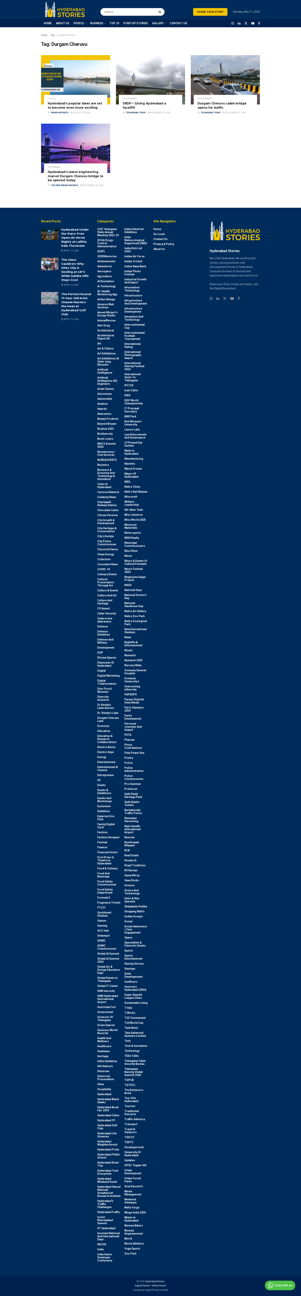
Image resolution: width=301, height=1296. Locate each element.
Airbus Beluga (106, 299)
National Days (133, 590)
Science (129, 885)
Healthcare (104, 1046)
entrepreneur (105, 775)
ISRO (127, 395)
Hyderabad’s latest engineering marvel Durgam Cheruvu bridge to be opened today (75, 176)
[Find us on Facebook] (259, 23)
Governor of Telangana (105, 1018)
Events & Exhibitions (104, 792)
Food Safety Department (105, 891)
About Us (159, 249)
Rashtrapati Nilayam (131, 844)
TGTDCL (52, 99)
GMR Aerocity (106, 990)
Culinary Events (107, 574)
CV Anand (103, 608)
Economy (103, 725)
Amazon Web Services (105, 306)
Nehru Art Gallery (135, 611)
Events (101, 785)
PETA (127, 734)
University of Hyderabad (132, 1154)
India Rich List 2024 (133, 250)
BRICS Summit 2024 (106, 445)
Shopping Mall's (134, 911)
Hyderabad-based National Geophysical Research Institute (109, 1191)
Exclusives (104, 806)
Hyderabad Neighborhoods (107, 1143)
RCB (127, 850)
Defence (102, 626)
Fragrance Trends (109, 902)
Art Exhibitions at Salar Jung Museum (108, 361)
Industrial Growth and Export (135, 281)
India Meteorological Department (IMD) (135, 240)
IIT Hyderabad (106, 1228)
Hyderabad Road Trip (108, 1164)
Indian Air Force (134, 256)
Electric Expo (105, 752)
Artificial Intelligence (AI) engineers (107, 380)
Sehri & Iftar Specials (132, 900)
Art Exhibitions (106, 353)
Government (130, 99)
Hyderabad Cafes (108, 1115)
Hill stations (105, 1066)
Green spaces (106, 1025)
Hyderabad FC (106, 1120)
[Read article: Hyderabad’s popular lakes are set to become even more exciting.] (75, 79)
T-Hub (128, 1007)
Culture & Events (107, 590)
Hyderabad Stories (155, 1281)
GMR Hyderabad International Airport (107, 999)
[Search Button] (161, 10)
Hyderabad (54, 167)
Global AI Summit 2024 (108, 960)
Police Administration (134, 769)
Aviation (102, 403)
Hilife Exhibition (107, 1061)
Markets (129, 463)
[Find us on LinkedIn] (239, 23)
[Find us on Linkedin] (217, 298)
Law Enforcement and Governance (135, 436)
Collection (104, 559)
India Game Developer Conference (104, 1257)
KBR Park (130, 416)
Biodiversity (105, 433)
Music (128, 555)
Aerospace (104, 271)
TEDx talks (131, 1055)
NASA (127, 585)
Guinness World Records (107, 1032)
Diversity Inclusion (103, 698)
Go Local (159, 234)
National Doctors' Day (135, 596)
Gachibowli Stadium (104, 914)
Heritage (102, 1056)
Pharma (129, 739)
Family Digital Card (106, 826)
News (127, 637)
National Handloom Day (133, 605)
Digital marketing (108, 675)
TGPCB (129, 1080)
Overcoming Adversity (132, 688)
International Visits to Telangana (132, 377)
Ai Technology (106, 286)
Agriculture (104, 276)
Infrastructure (133, 295)
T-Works (129, 1012)
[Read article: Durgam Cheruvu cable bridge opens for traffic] (225, 79)
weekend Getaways (130, 1201)
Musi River (131, 550)
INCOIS (101, 1244)
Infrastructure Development (133, 310)
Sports (128, 950)
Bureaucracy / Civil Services (106, 453)
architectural (105, 330)
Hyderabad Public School (108, 1156)
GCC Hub (103, 930)
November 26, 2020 (159, 112)
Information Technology (132, 289)
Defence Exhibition (103, 633)
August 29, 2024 (80, 112)
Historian (103, 1071)
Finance (102, 847)
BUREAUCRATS (107, 459)
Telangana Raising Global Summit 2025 (133, 1072)
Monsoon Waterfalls (130, 526)
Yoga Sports (132, 1248)
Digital (101, 670)
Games (101, 920)
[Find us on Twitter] (245, 23)
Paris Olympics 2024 (134, 709)
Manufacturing (133, 458)
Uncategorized (134, 1147)
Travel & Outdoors (130, 1131)
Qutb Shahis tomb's (132, 803)
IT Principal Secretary (131, 410)
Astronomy (104, 393)
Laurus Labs (132, 429)
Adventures (104, 266)
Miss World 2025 (135, 519)
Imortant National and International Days (108, 1236)
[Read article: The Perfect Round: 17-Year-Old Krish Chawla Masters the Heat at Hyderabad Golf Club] (49, 298)
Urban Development (132, 1172)
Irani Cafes (131, 390)
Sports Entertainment (133, 957)
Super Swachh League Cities (133, 996)
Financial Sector (107, 852)
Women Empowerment (133, 1232)
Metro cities (132, 486)
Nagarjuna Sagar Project (135, 578)
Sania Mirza (132, 875)
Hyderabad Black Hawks (108, 1101)
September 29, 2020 (234, 112)
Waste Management (132, 1193)
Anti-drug (103, 325)
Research (130, 860)
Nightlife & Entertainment (133, 644)
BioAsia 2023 (105, 428)
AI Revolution (105, 281)
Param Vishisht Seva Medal (134, 701)
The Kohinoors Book (133, 1091)
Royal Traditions (135, 865)
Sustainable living (136, 1002)
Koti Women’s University (133, 423)
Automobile (104, 398)
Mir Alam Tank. (134, 509)
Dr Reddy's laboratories (105, 706)
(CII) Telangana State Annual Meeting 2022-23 (108, 232)
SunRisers (130, 981)
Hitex (100, 1084)
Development (105, 647)
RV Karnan (130, 870)
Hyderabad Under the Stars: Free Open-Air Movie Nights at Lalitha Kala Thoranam (75, 237)
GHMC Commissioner (107, 947)
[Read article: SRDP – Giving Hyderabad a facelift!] (150, 79)
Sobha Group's (133, 916)
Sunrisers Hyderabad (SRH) (135, 988)
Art (99, 343)
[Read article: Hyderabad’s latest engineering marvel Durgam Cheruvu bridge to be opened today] (75, 148)
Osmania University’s (131, 680)
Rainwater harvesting (131, 820)
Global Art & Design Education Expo (108, 969)
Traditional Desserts (131, 1113)
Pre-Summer (132, 783)
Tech (127, 1040)
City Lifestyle (105, 536)
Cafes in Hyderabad (104, 485)
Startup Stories (134, 963)
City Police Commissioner (107, 543)
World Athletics (134, 1243)
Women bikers (133, 1225)
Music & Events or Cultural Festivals (135, 562)
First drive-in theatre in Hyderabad (105, 860)
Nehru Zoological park (135, 623)
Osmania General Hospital (135, 672)
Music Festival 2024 (133, 570)
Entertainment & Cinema (107, 769)
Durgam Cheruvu (66, 35)
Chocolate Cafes (108, 510)
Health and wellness (104, 1040)
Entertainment (106, 762)
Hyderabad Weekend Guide (107, 1180)
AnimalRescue (106, 320)
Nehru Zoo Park (134, 616)
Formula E (103, 897)
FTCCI (101, 907)
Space (128, 937)
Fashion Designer (108, 837)
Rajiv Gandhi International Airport (132, 829)
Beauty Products (108, 418)
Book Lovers (105, 438)
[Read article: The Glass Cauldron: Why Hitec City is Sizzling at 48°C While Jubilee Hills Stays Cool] (49, 264)
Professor (131, 788)
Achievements (106, 261)
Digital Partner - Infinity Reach (150, 1285)
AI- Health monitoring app (107, 293)
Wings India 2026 (135, 1212)
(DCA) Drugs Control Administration (107, 243)
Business (103, 464)
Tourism (129, 1106)
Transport (130, 1124)
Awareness (104, 413)
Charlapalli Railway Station (107, 504)
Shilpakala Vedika (135, 906)
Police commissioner (134, 777)
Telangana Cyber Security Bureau (135, 1062)
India (100, 1249)
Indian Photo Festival (132, 273)
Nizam (128, 650)
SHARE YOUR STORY (210, 11)
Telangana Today (136, 112)
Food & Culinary (107, 868)
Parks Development (132, 717)
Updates (129, 1160)
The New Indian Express (64, 185)
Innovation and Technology (133, 318)
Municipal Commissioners (134, 544)
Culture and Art (107, 595)
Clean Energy (105, 554)
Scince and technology (132, 892)
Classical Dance (107, 549)
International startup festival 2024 (134, 366)
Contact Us (160, 239)
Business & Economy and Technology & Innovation (106, 474)
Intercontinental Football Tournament (134, 335)
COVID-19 (103, 569)
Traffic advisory (134, 1119)
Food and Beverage (103, 875)
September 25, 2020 (91, 185)
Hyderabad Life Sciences (107, 1135)
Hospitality (104, 1089)
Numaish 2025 (133, 660)
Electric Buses (106, 747)
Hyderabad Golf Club (107, 1127)
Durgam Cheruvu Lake (108, 719)
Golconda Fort (106, 1007)
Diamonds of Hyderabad (105, 664)
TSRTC (129, 1142)
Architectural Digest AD (105, 337)
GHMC (101, 940)
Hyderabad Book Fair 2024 (108, 1109)
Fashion (102, 832)
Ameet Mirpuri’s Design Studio (107, 314)
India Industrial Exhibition (134, 231)
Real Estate (131, 855)
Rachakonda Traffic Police (133, 812)
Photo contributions (133, 746)
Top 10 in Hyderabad (131, 1100)
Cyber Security (106, 613)
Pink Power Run (134, 752)
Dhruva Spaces (106, 657)
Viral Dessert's (133, 1186)
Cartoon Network (108, 492)
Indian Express (59, 112)
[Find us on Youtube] (252, 23)
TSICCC (129, 1137)
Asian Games (105, 388)
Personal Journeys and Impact (133, 726)
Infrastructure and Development (135, 302)
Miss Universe (133, 514)
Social (128, 921)
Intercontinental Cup (134, 326)
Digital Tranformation (106, 682)
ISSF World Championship (133, 402)
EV (99, 780)
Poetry (128, 757)
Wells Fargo (132, 1207)
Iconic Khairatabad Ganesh (105, 1220)
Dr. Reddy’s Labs (107, 712)
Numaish (130, 655)
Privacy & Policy (163, 244)
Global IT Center (107, 985)
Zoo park (130, 1253)
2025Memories (107, 256)
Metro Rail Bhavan (135, 491)
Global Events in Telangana (107, 979)
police (128, 762)
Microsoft (130, 496)
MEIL (127, 481)
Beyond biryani (106, 423)
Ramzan (129, 837)
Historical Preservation (105, 1078)
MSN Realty (131, 537)
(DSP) (101, 251)
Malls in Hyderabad (131, 452)
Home (44, 35)
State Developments (133, 975)
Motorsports (132, 532)
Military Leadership (131, 503)
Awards (102, 408)
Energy (101, 757)
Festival (102, 842)
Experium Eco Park (106, 818)
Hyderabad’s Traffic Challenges (105, 1204)
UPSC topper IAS (135, 1165)
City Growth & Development (106, 522)
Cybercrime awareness (104, 620)
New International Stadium (135, 631)
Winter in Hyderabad (131, 1219)
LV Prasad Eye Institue (133, 444)
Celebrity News (106, 497)
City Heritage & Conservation (107, 530)
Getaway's (103, 935)
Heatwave (103, 1051)
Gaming (102, 925)
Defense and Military (105, 641)
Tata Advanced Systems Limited (135, 1034)
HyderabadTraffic (108, 1212)
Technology (132, 1050)
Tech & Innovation (135, 1045)
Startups (129, 968)
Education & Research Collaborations (107, 739)
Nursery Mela (132, 665)
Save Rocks (131, 880)
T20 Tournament (135, 1017)
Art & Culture (105, 348)
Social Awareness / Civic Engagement (135, 929)
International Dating (132, 345)
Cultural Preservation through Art (105, 582)
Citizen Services (107, 515)
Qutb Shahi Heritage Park (133, 795)
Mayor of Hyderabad (131, 475)
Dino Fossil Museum (104, 690)
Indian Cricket (133, 261)
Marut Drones (133, 468)
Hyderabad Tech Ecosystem (107, 1172)
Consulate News (107, 564)
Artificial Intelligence (104, 371)
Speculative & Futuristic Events (135, 944)
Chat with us (279, 1285)
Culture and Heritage (104, 602)
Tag (52, 35)
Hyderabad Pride (108, 1149)
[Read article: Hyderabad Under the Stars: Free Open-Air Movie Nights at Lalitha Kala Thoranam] (49, 234)
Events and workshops (104, 800)
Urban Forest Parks (132, 1180)
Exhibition (103, 811)
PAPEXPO (130, 694)
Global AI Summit (108, 953)
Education (103, 730)
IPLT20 (128, 385)
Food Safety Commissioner (107, 883)
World (128, 1238)
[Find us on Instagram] (232, 23)
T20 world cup (133, 1022)
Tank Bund (131, 1027)
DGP (100, 652)
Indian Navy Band (135, 266)
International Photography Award (132, 355)
